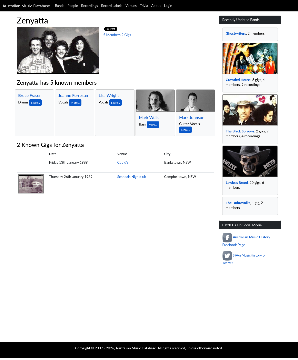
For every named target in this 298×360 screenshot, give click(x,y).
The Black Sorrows (240, 131)
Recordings (89, 5)
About (156, 5)
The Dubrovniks (238, 203)
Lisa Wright (109, 95)
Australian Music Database (26, 5)
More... (35, 102)
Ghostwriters (236, 33)
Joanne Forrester (73, 95)
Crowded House (238, 80)
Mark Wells (149, 117)
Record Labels (111, 5)
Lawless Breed (237, 182)
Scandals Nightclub (131, 176)
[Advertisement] (149, 309)
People (73, 5)
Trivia (144, 5)
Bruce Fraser (29, 95)
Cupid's (123, 162)
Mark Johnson (192, 117)
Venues (131, 5)
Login (168, 5)
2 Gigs (126, 35)
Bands (59, 5)
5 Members (112, 35)
